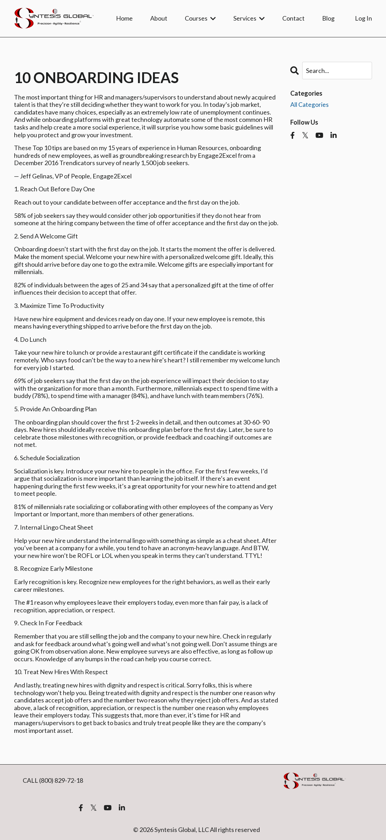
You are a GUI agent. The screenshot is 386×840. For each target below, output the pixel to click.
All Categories (309, 104)
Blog (328, 18)
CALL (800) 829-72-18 (53, 780)
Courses (200, 18)
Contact (293, 18)
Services (249, 18)
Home (124, 18)
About (158, 18)
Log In (363, 18)
